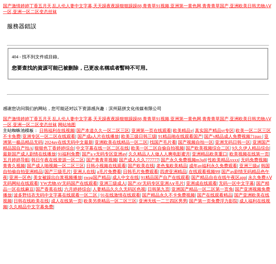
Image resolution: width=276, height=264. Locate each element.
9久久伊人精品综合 (250, 148)
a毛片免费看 (109, 171)
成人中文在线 (125, 177)
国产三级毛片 (57, 171)
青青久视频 (14, 165)
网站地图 (67, 124)
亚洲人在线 (84, 171)
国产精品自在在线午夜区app (218, 177)
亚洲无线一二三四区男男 (163, 200)
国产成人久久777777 (139, 159)
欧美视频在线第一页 (249, 154)
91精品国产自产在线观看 (165, 177)
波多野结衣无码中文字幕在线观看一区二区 (56, 195)
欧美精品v (183, 130)
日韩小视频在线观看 (106, 165)
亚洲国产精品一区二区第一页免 (202, 189)
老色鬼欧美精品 (171, 165)
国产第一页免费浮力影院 (213, 200)
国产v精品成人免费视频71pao (233, 136)
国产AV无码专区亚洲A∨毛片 (156, 183)
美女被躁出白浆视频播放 (57, 177)
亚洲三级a (249, 165)
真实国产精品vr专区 (214, 130)
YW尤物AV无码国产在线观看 (68, 183)
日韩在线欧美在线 (31, 200)
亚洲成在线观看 (201, 183)
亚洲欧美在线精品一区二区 (121, 142)
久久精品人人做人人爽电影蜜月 (159, 154)
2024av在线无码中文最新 (68, 142)
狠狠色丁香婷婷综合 (54, 148)
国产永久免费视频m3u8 (183, 159)
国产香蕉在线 (49, 189)
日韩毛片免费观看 (140, 171)
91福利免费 (69, 154)
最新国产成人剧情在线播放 (29, 154)
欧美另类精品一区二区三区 (110, 200)
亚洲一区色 (20, 177)
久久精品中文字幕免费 (31, 206)
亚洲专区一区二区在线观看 (48, 136)
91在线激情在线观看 (120, 195)
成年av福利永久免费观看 (213, 165)
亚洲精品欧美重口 (209, 154)
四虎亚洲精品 (173, 171)
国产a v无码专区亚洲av (104, 154)
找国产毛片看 (163, 142)
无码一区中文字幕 (236, 183)
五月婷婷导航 (16, 159)
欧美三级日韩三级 (138, 136)
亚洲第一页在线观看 (151, 130)
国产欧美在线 (141, 165)
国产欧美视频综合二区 (208, 148)
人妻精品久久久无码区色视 (118, 189)
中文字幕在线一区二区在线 (102, 148)
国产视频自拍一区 (195, 142)
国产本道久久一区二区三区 (102, 130)
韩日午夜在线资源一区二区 (57, 159)
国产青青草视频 (101, 159)
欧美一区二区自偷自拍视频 (157, 148)
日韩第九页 (159, 189)
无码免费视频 (254, 159)
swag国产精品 (97, 177)
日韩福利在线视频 (57, 130)
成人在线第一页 (66, 200)
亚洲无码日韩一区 (232, 142)
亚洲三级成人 (112, 183)
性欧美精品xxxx (223, 159)
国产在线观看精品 (214, 195)
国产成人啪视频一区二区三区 (55, 165)
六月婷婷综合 (77, 189)
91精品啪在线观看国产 (180, 136)
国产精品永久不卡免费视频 (168, 195)
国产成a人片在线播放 (98, 136)
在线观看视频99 (204, 171)
